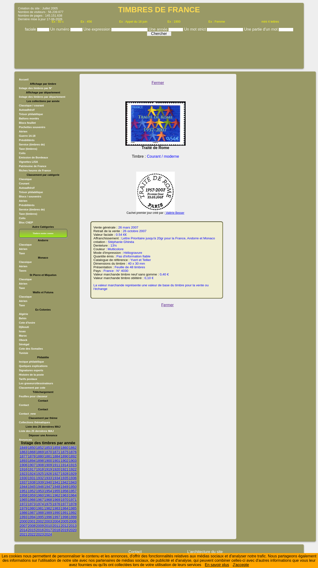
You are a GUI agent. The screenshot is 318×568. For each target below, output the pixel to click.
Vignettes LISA (28, 161)
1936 (73, 478)
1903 (73, 461)
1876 (73, 452)
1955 (56, 491)
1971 (73, 500)
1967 (40, 500)
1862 (73, 448)
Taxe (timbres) (28, 148)
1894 (32, 461)
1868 (32, 452)
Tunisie (23, 353)
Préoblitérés (27, 140)
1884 (56, 456)
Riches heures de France (35, 170)
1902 (64, 461)
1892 (73, 456)
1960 (40, 495)
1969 (56, 500)
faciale (31, 29)
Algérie (23, 314)
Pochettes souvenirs (32, 127)
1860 (64, 448)
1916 (23, 469)
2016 (40, 530)
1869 (40, 452)
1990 (56, 513)
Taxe (22, 253)
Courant (24, 183)
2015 (32, 530)
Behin (23, 318)
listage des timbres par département (42, 96)
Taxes (23, 270)
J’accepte (241, 565)
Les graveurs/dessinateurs (36, 383)
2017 (48, 530)
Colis (22, 153)
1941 (56, 482)
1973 (32, 504)
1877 (23, 456)
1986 (23, 513)
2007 (23, 526)
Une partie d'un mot (261, 29)
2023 (40, 534)
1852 (40, 448)
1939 (40, 482)
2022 (32, 534)
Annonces (25, 439)
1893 (23, 461)
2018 (56, 530)
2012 (64, 526)
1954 (48, 491)
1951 (23, 491)
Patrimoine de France (33, 166)
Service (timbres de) (32, 144)
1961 (48, 495)
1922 (73, 469)
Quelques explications (33, 366)
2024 (48, 534)
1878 (32, 456)
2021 (23, 534)
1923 (23, 474)
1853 (48, 448)
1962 (56, 495)
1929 (73, 474)
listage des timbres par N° (35, 88)
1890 (64, 456)
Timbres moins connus (43, 233)
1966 (32, 500)
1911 (56, 465)
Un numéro (60, 29)
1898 (40, 461)
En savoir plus (217, 565)
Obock (23, 340)
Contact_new (27, 413)
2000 (23, 521)
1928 (64, 474)
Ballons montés (29, 118)
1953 (40, 491)
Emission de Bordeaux (33, 157)
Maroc (23, 335)
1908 (40, 465)
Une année (159, 29)
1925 (40, 474)
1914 (64, 465)
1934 (56, 478)
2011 (56, 526)
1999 (73, 517)
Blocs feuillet (27, 122)
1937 (23, 482)
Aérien (23, 131)
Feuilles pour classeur (33, 396)
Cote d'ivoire (27, 322)
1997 (56, 517)
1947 (48, 487)
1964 (73, 495)
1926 (48, 474)
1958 (23, 495)
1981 (40, 508)
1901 (56, 461)
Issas (22, 331)
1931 (32, 478)
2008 (32, 526)
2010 (48, 526)
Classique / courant (31, 105)
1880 (40, 456)
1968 (48, 500)
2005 (64, 521)
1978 (73, 504)
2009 (40, 526)
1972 (23, 504)
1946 (40, 487)
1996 (48, 517)
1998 (64, 517)
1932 (40, 478)
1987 (32, 513)
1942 (64, 482)
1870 (48, 452)
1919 (48, 469)
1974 (40, 504)
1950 (73, 487)
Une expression (97, 29)
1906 (23, 465)
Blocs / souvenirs (30, 196)
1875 (64, 452)
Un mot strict (195, 29)
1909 (48, 465)
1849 (23, 448)
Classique (25, 179)
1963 (64, 495)
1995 (40, 517)
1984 (64, 508)
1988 (40, 513)
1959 (32, 495)
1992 (73, 513)
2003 (48, 521)
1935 (64, 478)
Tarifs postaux (28, 379)
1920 (56, 469)
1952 (32, 491)
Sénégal (24, 344)
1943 (73, 482)
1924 (32, 474)
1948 (56, 487)
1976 (56, 504)
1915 (73, 465)
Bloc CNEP (26, 222)
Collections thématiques (34, 422)
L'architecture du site (205, 552)
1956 (64, 491)
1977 (64, 504)
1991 (64, 513)
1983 (56, 508)
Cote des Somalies (31, 348)
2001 (32, 521)
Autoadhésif (27, 109)
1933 (48, 478)
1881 (48, 456)
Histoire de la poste (31, 374)
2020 (73, 530)
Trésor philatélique (31, 114)
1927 (56, 474)
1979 (23, 508)
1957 (73, 491)
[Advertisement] (159, 51)
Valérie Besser (174, 213)
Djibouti (24, 327)
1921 (64, 469)
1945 (32, 487)
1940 (48, 482)
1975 (48, 504)
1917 (32, 469)
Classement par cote (32, 387)
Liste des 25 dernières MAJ (36, 431)
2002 (40, 521)
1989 (48, 513)
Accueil (24, 79)
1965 (23, 500)
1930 (23, 478)
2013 (73, 526)
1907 (32, 465)
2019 (64, 530)
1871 (56, 452)
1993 (23, 517)
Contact (24, 405)
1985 (73, 508)
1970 (64, 500)
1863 (23, 452)
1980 (32, 508)
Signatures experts (31, 370)
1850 (32, 448)
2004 (56, 521)
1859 (56, 448)
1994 (32, 517)
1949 (64, 487)
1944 (23, 487)
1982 (48, 508)
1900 (48, 461)
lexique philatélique (31, 361)
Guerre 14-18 (27, 135)
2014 (23, 530)
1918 (40, 469)
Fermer (158, 83)
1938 (32, 482)
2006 (73, 521)
